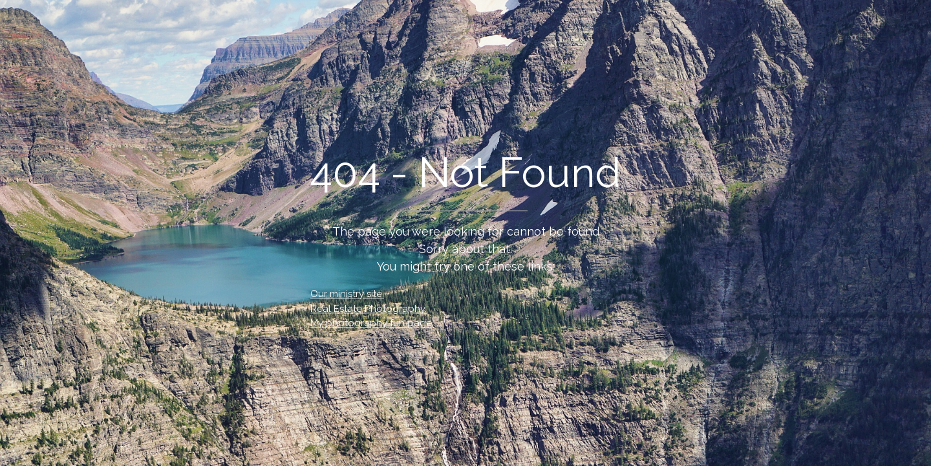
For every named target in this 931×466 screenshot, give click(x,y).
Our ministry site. (347, 294)
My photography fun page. (372, 323)
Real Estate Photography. (368, 309)
